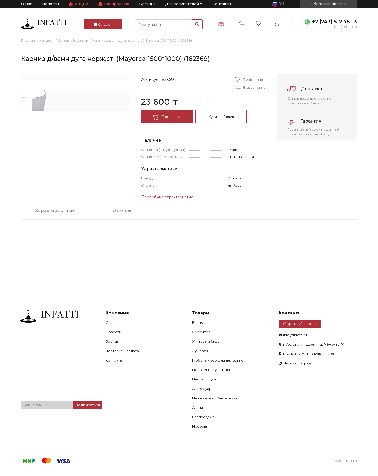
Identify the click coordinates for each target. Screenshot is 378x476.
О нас (26, 4)
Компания (117, 312)
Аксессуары (203, 389)
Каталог (103, 24)
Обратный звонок (300, 323)
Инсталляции (204, 379)
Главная (28, 40)
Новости (50, 4)
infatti (44, 24)
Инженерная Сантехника (214, 398)
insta (221, 24)
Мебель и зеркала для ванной (219, 360)
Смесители (202, 332)
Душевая (200, 351)
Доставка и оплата (122, 351)
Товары (200, 312)
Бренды (147, 4)
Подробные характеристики (168, 197)
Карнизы (81, 40)
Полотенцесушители (211, 370)
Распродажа (116, 4)
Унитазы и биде (206, 341)
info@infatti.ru (345, 26)
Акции (81, 4)
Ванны (64, 40)
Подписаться (87, 405)
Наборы (199, 426)
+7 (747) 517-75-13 (334, 22)
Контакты (221, 4)
